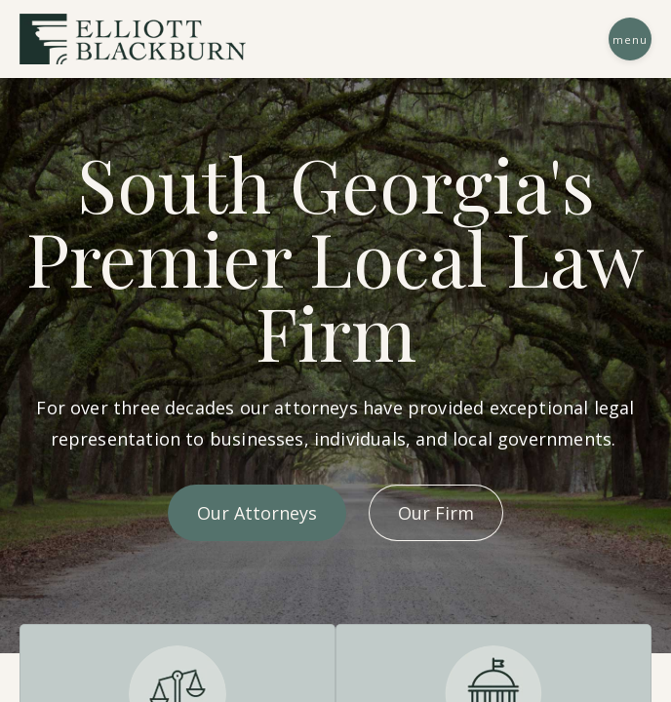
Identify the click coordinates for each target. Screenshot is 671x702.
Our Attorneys (257, 513)
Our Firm (436, 513)
